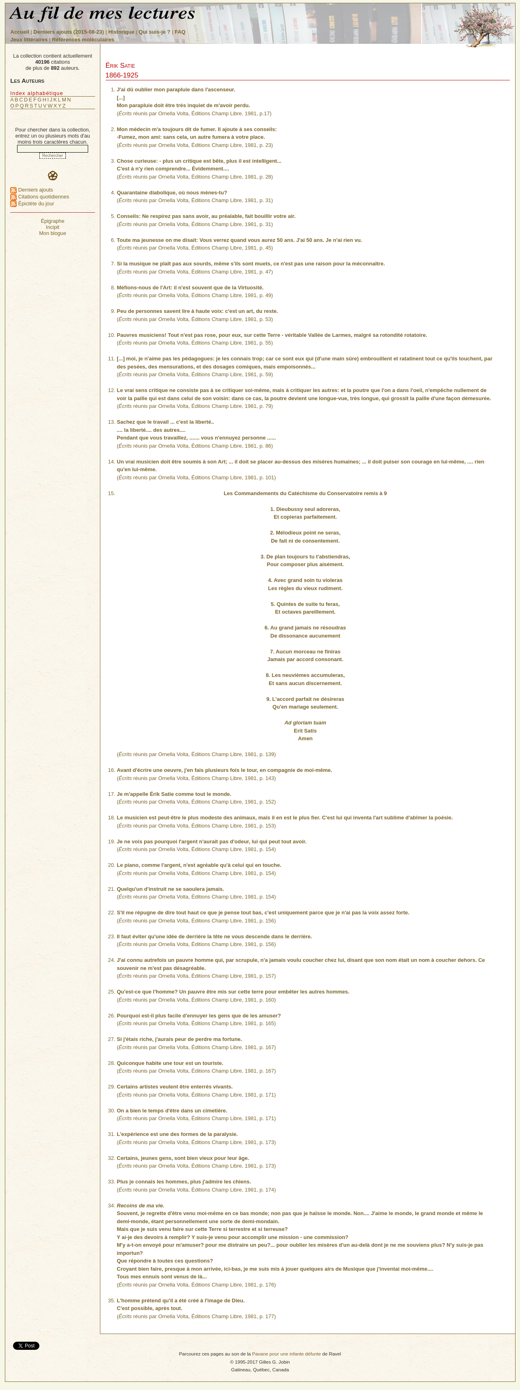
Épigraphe (52, 221)
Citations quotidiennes (39, 197)
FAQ (180, 32)
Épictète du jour (32, 203)
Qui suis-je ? (154, 32)
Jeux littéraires (29, 40)
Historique (121, 32)
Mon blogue (52, 233)
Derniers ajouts (31, 190)
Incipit (52, 227)
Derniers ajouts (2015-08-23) (69, 32)
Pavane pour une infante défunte (286, 1353)
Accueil (20, 32)
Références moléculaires (83, 40)
